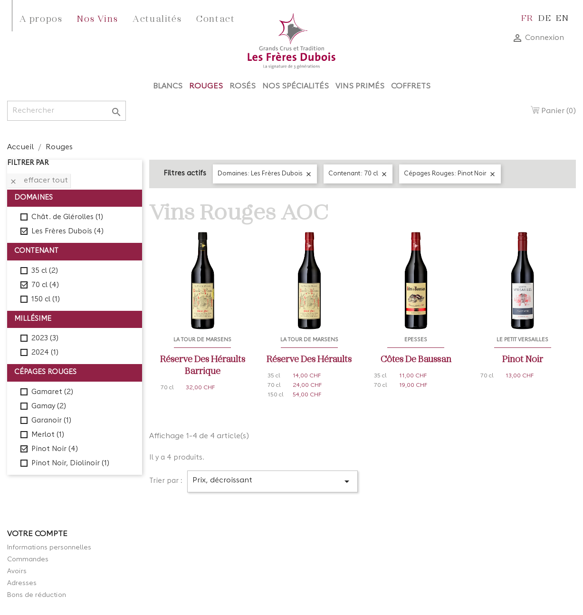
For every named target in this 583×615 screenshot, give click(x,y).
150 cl (45, 299)
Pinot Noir (54, 449)
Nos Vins (97, 18)
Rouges (206, 86)
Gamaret (52, 392)
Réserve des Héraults (309, 358)
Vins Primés (359, 86)
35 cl (44, 271)
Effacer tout (39, 181)
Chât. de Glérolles (67, 217)
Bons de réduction (36, 595)
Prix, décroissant (272, 481)
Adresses (22, 583)
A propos (41, 18)
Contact (215, 18)
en (562, 17)
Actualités (157, 18)
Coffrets (410, 86)
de (544, 17)
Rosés (242, 86)
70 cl (45, 285)
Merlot (47, 435)
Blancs (167, 86)
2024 (44, 352)
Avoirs (17, 571)
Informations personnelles (49, 547)
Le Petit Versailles (522, 340)
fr (527, 17)
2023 (44, 338)
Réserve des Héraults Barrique (202, 364)
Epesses (415, 340)
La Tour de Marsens (202, 340)
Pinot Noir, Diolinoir (70, 463)
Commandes (27, 559)
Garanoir (51, 420)
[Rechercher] (66, 111)
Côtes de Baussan (416, 358)
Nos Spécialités (295, 86)
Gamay (48, 406)
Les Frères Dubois (67, 231)
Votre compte (37, 534)
